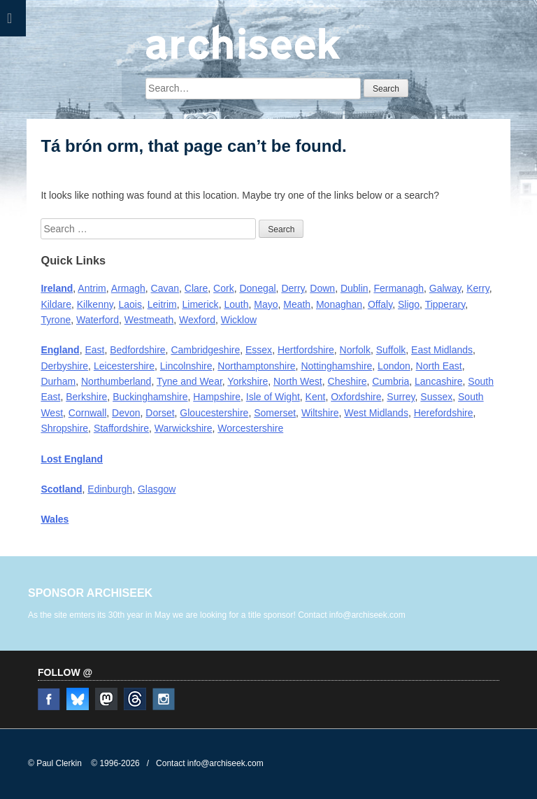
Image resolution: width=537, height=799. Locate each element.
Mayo (266, 304)
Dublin (354, 288)
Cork (223, 288)
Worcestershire (250, 428)
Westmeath (149, 319)
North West (297, 381)
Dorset (159, 412)
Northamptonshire (256, 366)
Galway (445, 288)
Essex (258, 349)
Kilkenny (95, 304)
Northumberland (116, 381)
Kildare (56, 304)
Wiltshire (320, 412)
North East (439, 366)
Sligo (409, 304)
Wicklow (239, 319)
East (94, 349)
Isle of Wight (273, 396)
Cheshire (347, 381)
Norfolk (355, 349)
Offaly (380, 304)
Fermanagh (398, 288)
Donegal (257, 288)
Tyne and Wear (189, 381)
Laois (129, 304)
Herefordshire (443, 412)
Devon (126, 412)
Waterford (97, 319)
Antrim (92, 288)
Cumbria (390, 381)
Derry (292, 288)
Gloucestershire (214, 412)
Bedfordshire (137, 349)
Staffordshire (121, 428)
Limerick (200, 304)
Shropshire (64, 428)
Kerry (477, 288)
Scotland (61, 489)
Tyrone (56, 319)
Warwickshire (184, 428)
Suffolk (391, 349)
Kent (316, 396)
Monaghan (339, 304)
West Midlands (376, 412)
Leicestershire (124, 366)
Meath (296, 304)
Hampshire (217, 396)
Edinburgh (109, 489)
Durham (58, 381)
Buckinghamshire (150, 396)
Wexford (197, 319)
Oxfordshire (356, 396)
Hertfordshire (306, 349)
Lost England (72, 459)
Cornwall (87, 412)
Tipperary (445, 304)
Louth (236, 304)
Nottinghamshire (336, 366)
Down (322, 288)
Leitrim (162, 304)
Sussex (436, 396)
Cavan (165, 288)
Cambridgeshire (205, 349)
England (60, 349)
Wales (55, 519)
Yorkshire (247, 381)
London (394, 366)
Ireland (57, 288)
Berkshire (86, 396)
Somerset (275, 412)
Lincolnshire (186, 366)
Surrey (401, 396)
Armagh (128, 288)
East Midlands (442, 349)
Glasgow (157, 489)
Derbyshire (64, 366)
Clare (196, 288)
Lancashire (439, 381)
